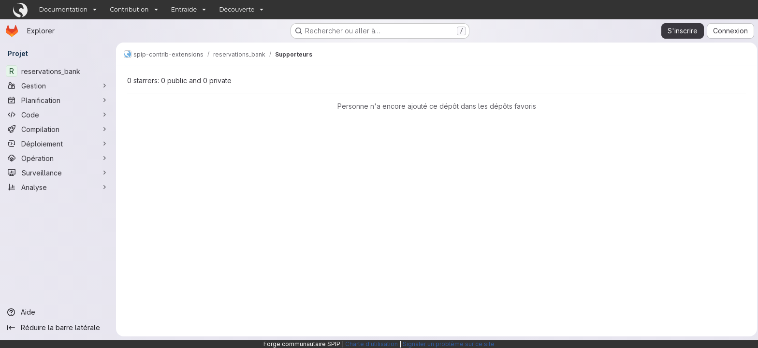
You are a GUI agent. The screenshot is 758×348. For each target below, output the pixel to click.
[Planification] (58, 100)
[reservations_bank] (58, 71)
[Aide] (58, 312)
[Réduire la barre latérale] (58, 327)
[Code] (58, 114)
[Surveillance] (58, 172)
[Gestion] (58, 85)
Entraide (184, 9)
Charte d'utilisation (371, 344)
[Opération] (58, 158)
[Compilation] (58, 129)
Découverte (236, 9)
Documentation (63, 9)
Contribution (129, 9)
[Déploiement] (58, 143)
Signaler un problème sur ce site (449, 344)
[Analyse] (58, 187)
